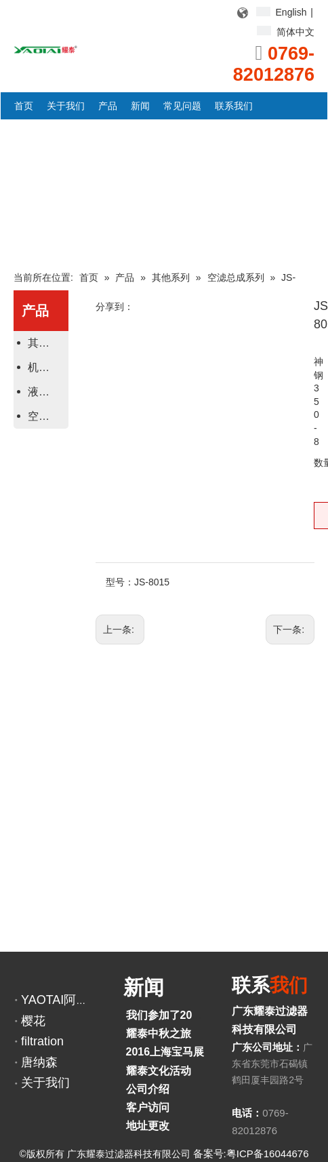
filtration (42, 1041)
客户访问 (147, 1107)
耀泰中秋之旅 (158, 1033)
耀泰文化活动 (158, 1071)
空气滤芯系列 (46, 416)
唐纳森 (39, 1062)
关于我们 (45, 1082)
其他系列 (46, 343)
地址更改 (147, 1125)
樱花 (33, 1021)
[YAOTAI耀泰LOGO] (45, 49)
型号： (120, 582)
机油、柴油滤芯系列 (46, 367)
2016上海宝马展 (165, 1052)
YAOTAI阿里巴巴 (66, 1000)
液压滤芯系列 (46, 392)
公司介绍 (147, 1089)
